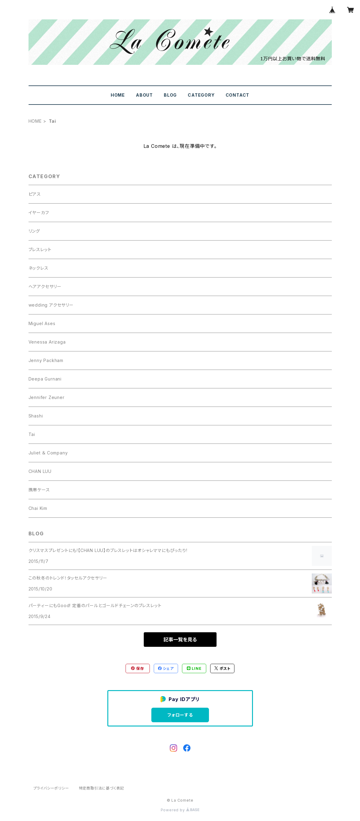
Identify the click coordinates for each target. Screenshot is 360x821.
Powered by (180, 810)
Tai (32, 434)
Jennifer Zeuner (47, 397)
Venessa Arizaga (47, 341)
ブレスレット (40, 249)
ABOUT (144, 95)
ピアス (35, 194)
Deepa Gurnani (45, 378)
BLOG (170, 95)
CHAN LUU (40, 471)
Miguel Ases (42, 323)
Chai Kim (38, 508)
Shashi (36, 415)
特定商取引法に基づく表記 (101, 788)
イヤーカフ (39, 212)
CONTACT (238, 95)
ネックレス (39, 268)
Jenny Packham (46, 360)
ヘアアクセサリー (45, 286)
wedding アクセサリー (51, 304)
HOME (118, 95)
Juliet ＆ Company (48, 452)
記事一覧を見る (180, 640)
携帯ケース (39, 489)
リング (34, 231)
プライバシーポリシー (51, 788)
